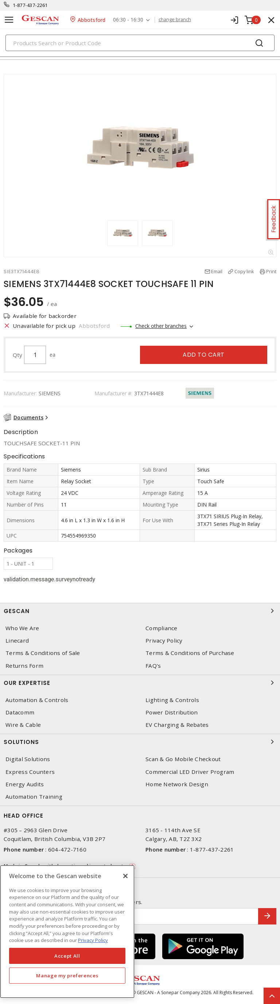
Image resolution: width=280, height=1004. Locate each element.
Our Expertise (140, 683)
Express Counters (30, 771)
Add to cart (204, 354)
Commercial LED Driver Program (189, 771)
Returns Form (24, 665)
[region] (67, 931)
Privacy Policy (164, 640)
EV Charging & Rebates (177, 724)
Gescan (140, 611)
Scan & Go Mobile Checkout (183, 759)
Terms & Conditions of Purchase (189, 653)
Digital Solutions (27, 759)
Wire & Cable (23, 724)
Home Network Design (176, 784)
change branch (175, 20)
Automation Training (33, 796)
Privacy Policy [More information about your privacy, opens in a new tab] (93, 940)
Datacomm (19, 712)
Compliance (161, 628)
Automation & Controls (36, 700)
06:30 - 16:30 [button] (128, 20)
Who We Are (22, 628)
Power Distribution (171, 712)
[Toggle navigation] (9, 20)
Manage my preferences (67, 975)
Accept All (67, 956)
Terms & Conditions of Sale (42, 653)
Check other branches (161, 325)
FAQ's (153, 665)
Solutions (140, 742)
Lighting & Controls (172, 700)
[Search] (140, 43)
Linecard (17, 640)
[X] (125, 876)
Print (271, 271)
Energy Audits (24, 784)
